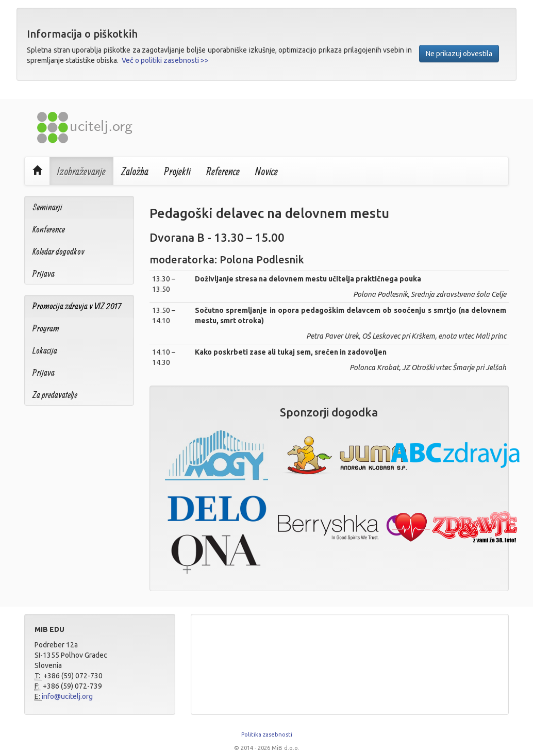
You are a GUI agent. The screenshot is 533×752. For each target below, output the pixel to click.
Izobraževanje (81, 171)
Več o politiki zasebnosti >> (165, 60)
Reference (223, 171)
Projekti (177, 171)
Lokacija (44, 350)
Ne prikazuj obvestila (459, 53)
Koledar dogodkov (58, 251)
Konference (48, 229)
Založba (134, 171)
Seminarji (47, 207)
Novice (266, 171)
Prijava (43, 273)
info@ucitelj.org (67, 696)
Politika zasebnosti (266, 734)
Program (45, 328)
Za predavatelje (54, 394)
